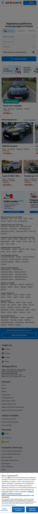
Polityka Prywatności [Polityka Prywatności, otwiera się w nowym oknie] (15, 493)
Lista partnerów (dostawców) (9, 505)
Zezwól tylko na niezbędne (18, 509)
